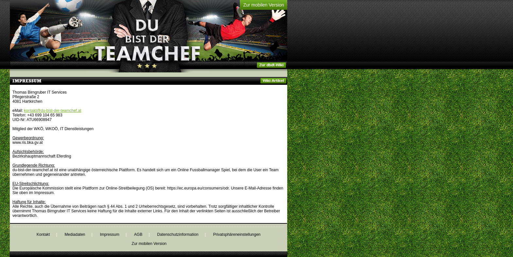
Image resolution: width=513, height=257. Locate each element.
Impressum (109, 234)
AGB (138, 234)
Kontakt (43, 234)
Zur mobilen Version (263, 5)
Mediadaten (75, 234)
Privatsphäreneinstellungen (237, 234)
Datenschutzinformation (177, 234)
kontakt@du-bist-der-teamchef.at (52, 110)
